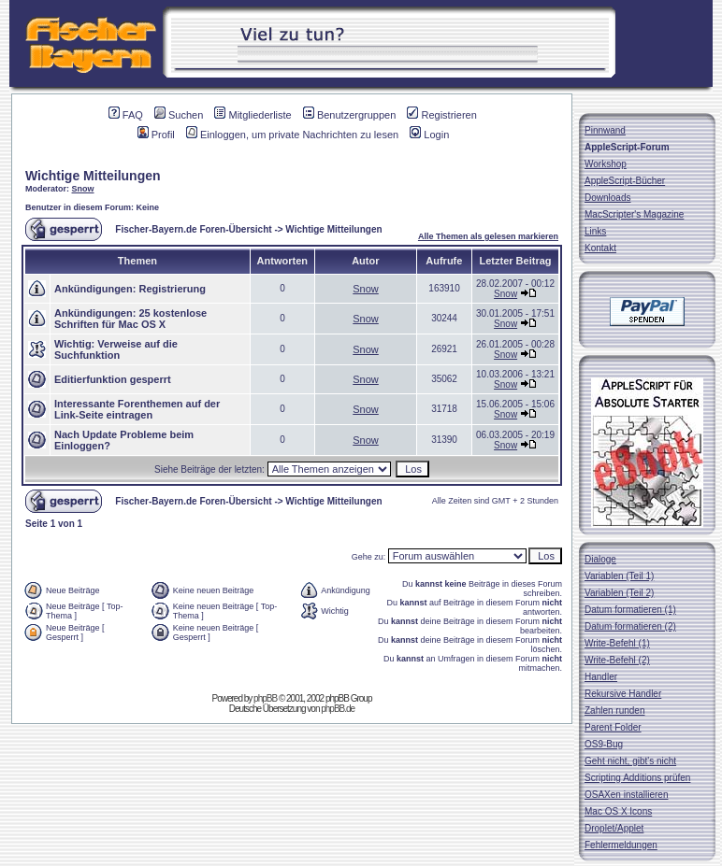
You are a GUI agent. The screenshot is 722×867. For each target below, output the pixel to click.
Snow (83, 188)
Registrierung (172, 288)
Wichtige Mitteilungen (93, 175)
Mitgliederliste (252, 115)
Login (429, 134)
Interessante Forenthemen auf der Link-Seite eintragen (137, 409)
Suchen (178, 115)
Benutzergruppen (349, 115)
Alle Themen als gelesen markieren (488, 236)
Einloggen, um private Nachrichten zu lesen (292, 134)
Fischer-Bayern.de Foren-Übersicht (193, 229)
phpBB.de (337, 709)
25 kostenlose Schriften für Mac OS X (130, 318)
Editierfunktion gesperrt (112, 379)
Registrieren (441, 115)
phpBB (265, 698)
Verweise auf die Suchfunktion (116, 349)
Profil (156, 134)
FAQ (125, 115)
